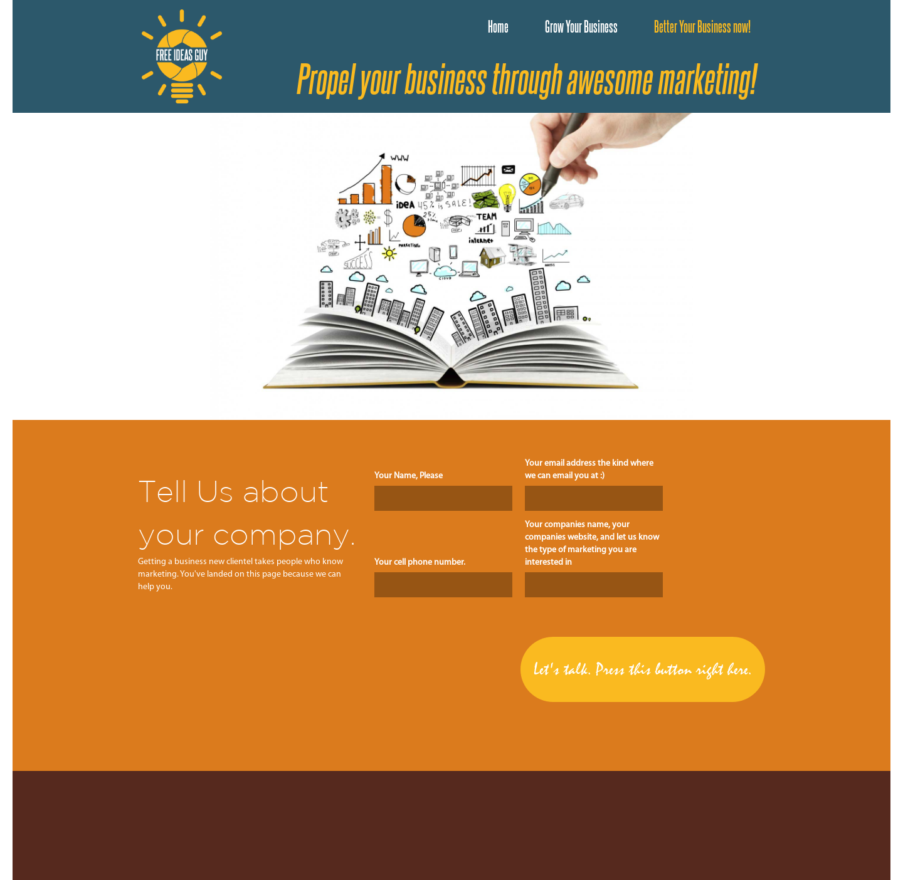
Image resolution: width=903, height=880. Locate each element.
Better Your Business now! (702, 26)
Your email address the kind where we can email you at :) (589, 470)
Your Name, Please (408, 476)
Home (498, 26)
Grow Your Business (581, 26)
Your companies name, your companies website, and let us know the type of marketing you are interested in (592, 543)
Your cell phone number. (419, 562)
